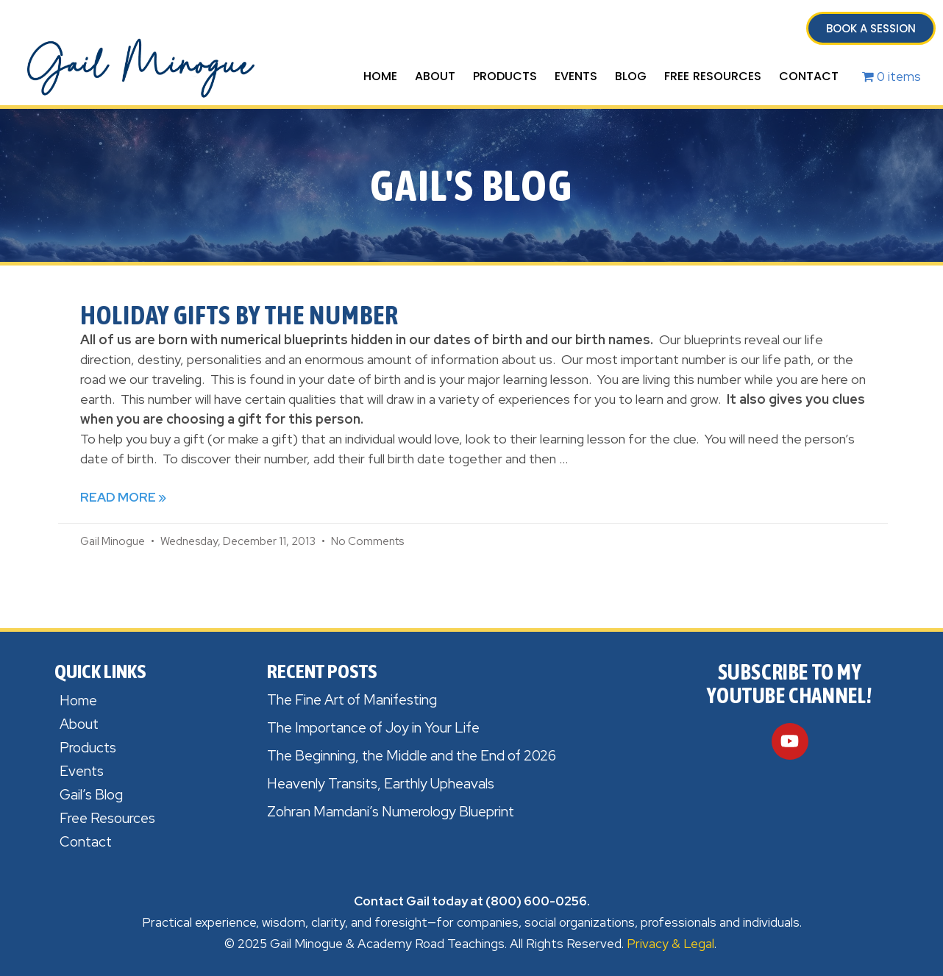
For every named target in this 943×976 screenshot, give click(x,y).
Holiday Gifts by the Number (239, 315)
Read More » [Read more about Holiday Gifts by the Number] (123, 497)
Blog (631, 76)
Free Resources (712, 76)
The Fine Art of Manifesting (352, 700)
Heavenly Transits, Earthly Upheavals (380, 783)
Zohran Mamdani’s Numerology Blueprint (390, 811)
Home (380, 76)
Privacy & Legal (670, 944)
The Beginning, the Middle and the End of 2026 (411, 756)
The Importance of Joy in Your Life (373, 728)
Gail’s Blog (91, 795)
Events (576, 76)
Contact (809, 76)
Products (505, 76)
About (435, 76)
